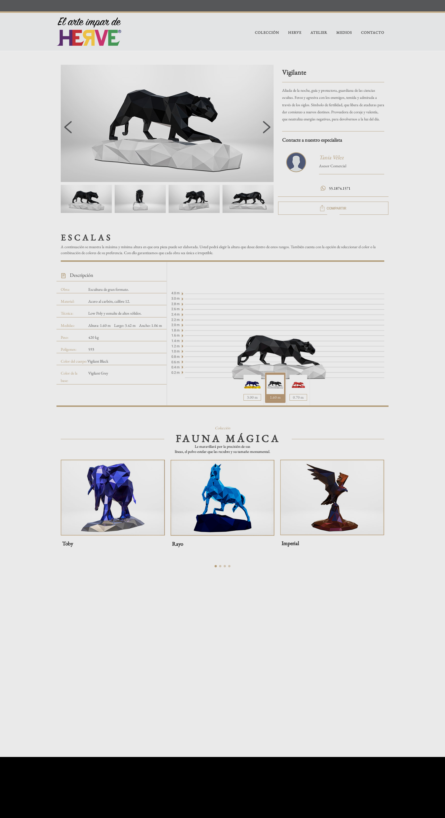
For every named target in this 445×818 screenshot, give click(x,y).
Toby (67, 543)
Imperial (290, 543)
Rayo (177, 543)
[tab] (275, 387)
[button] (266, 127)
